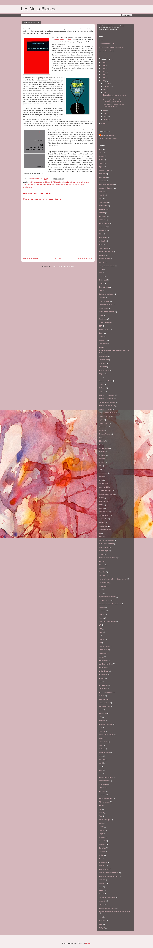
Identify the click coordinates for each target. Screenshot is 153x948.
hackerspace (103, 501)
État (100, 437)
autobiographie (39, 182)
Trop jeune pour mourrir (107, 897)
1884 (31, 182)
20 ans (101, 156)
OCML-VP (102, 731)
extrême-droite (104, 448)
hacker (101, 498)
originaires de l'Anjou (106, 735)
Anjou (101, 198)
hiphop (101, 505)
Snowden (102, 844)
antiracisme (103, 209)
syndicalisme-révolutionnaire (108, 876)
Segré (101, 834)
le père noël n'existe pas (107, 597)
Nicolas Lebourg (104, 706)
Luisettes (102, 639)
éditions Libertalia (105, 416)
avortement (103, 227)
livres (100, 632)
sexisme (102, 837)
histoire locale (103, 512)
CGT (100, 273)
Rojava (101, 812)
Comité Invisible (104, 301)
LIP (100, 625)
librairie (101, 618)
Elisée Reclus (103, 423)
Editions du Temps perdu (107, 402)
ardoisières (103, 216)
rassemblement (104, 781)
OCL (100, 727)
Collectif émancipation (106, 294)
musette (101, 696)
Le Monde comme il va (107, 44)
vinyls (101, 917)
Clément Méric (104, 287)
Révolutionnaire (104, 802)
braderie (102, 262)
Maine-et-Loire (104, 650)
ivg (100, 533)
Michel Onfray (103, 671)
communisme (103, 308)
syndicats (102, 883)
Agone (101, 167)
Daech (101, 333)
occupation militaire (105, 724)
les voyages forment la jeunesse (110, 604)
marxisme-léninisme (106, 664)
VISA (100, 924)
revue (101, 805)
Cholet (101, 283)
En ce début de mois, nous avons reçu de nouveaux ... (114, 96)
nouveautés (103, 713)
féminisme (102, 455)
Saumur (101, 830)
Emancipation (103, 427)
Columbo (102, 298)
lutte (100, 643)
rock (100, 809)
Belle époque (103, 237)
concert (101, 315)
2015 (103, 77)
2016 (103, 74)
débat (101, 347)
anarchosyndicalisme (106, 188)
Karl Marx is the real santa (108, 558)
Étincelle (102, 441)
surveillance (103, 862)
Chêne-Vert (103, 280)
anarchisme (103, 177)
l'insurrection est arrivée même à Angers (113, 579)
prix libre (102, 759)
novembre (106, 83)
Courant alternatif (105, 322)
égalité (101, 420)
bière (100, 244)
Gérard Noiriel (104, 483)
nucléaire (64, 184)
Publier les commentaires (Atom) (63, 266)
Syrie (100, 887)
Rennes (101, 788)
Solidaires (102, 848)
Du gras (101, 391)
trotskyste (102, 901)
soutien (101, 855)
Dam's (101, 336)
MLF (100, 682)
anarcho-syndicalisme (106, 184)
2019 (103, 65)
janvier (105, 119)
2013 (103, 123)
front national (103, 473)
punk (100, 770)
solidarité (102, 851)
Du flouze (102, 388)
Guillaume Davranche (106, 494)
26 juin (101, 160)
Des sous (102, 363)
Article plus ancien (85, 258)
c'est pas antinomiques (107, 266)
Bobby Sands (103, 248)
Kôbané (101, 565)
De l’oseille (102, 340)
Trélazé (101, 894)
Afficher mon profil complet (108, 138)
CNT (100, 290)
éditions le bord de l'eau (107, 413)
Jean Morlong (103, 547)
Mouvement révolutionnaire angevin (111, 47)
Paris (100, 745)
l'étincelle (102, 575)
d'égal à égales (104, 329)
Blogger (88, 943)
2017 (103, 71)
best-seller (102, 241)
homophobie (103, 519)
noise (101, 710)
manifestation (103, 660)
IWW (100, 536)
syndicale (102, 866)
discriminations (104, 370)
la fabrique (102, 586)
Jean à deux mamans (106, 544)
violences (102, 920)
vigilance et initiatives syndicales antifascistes (114, 911)
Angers (101, 191)
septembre (107, 86)
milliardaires (103, 674)
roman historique (78, 184)
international (103, 526)
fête (100, 466)
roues (101, 823)
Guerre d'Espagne (40, 184)
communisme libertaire (107, 312)
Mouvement (103, 689)
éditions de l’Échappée (53, 182)
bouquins (102, 255)
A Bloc (101, 163)
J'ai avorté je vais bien (106, 540)
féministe (102, 459)
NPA (100, 717)
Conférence (103, 319)
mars (105, 113)
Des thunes (103, 367)
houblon (101, 522)
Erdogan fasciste (104, 434)
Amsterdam (103, 174)
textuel (101, 890)
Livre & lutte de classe (106, 51)
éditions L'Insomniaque (107, 406)
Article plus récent (30, 258)
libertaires (102, 611)
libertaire (102, 607)
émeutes (30, 184)
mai (104, 92)
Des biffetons (103, 356)
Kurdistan (102, 572)
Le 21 (101, 40)
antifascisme (103, 206)
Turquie (101, 904)
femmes (101, 462)
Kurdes (101, 568)
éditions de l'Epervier (106, 398)
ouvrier (101, 738)
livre (100, 628)
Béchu (101, 234)
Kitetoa (101, 561)
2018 (103, 68)
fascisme (102, 452)
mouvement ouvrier (54, 184)
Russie (101, 827)
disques (101, 374)
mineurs (101, 678)
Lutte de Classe (104, 646)
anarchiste (102, 181)
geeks (101, 476)
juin (104, 89)
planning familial (104, 752)
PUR (100, 774)
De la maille (103, 344)
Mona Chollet (103, 685)
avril (104, 110)
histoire (101, 508)
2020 (103, 62)
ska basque (103, 841)
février (105, 116)
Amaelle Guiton (104, 170)
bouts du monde (104, 259)
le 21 (100, 593)
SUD (100, 858)
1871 (100, 149)
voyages (102, 928)
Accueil (58, 258)
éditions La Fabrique (68, 182)
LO (100, 636)
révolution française (105, 798)
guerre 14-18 (103, 487)
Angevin (101, 195)
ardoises (102, 213)
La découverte (104, 582)
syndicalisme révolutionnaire (108, 873)
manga (101, 657)
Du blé (101, 384)
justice (101, 554)
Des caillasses (104, 360)
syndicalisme (27, 187)
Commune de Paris (105, 305)
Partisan (102, 749)
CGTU (101, 276)
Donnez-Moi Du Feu (106, 381)
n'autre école (103, 699)
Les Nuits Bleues (38, 8)
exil (100, 444)
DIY (100, 377)
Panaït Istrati (103, 742)
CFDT (101, 269)
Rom (70, 184)
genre (101, 480)
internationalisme (105, 529)
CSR (100, 326)
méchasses (103, 667)
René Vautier (103, 784)
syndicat (102, 880)
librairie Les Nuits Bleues (107, 621)
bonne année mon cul (106, 252)
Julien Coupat (103, 551)
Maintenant (103, 653)
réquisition (102, 791)
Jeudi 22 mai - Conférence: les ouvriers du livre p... (113, 106)
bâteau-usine (103, 230)
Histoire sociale (104, 515)
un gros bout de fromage (107, 908)
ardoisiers (102, 220)
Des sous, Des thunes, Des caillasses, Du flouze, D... (112, 101)
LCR (100, 590)
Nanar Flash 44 (104, 703)
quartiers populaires (105, 777)
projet (101, 763)
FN (100, 469)
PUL (100, 766)
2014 (103, 81)
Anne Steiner (103, 202)
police (101, 756)
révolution (102, 795)
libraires (101, 614)
